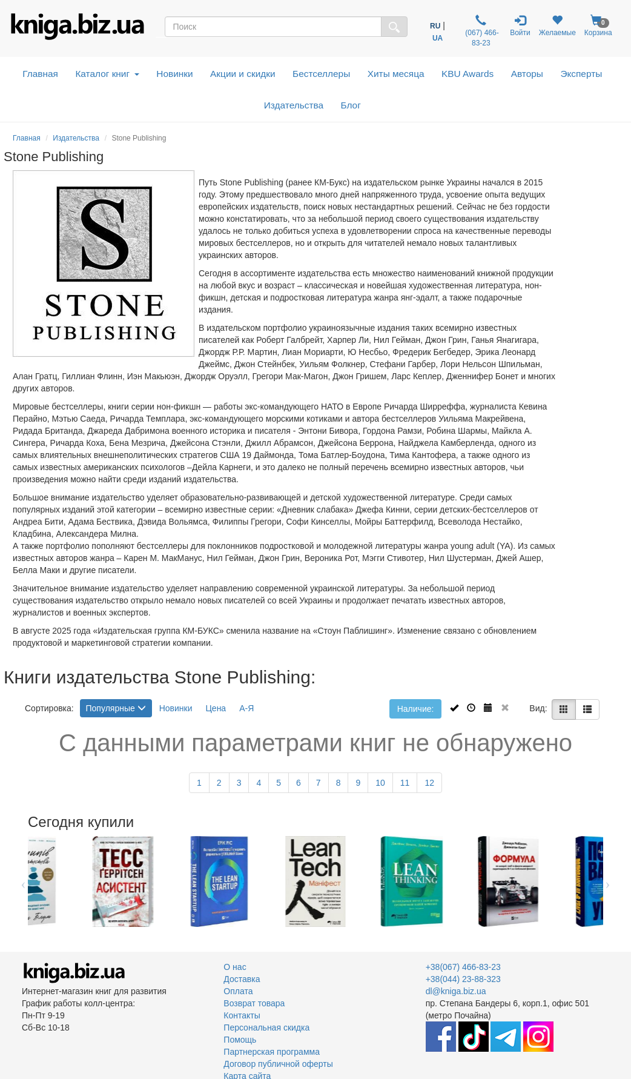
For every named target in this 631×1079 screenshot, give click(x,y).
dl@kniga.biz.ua (456, 991)
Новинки (174, 73)
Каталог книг (107, 73)
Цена (216, 708)
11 (405, 783)
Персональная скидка (266, 1027)
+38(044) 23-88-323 (463, 979)
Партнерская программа (271, 1052)
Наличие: (415, 709)
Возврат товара (254, 1003)
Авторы (527, 73)
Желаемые (557, 26)
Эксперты (581, 73)
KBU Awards (467, 73)
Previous (23, 881)
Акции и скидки (243, 73)
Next (607, 881)
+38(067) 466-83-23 (463, 967)
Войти (520, 26)
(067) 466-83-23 (481, 31)
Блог (351, 105)
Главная (40, 73)
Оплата (238, 991)
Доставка (241, 979)
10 (380, 783)
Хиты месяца (396, 73)
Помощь (239, 1039)
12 (429, 783)
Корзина (598, 26)
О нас (234, 967)
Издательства (293, 105)
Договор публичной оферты (277, 1064)
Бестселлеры (321, 73)
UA (437, 38)
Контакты (241, 1015)
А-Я (246, 708)
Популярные (116, 708)
